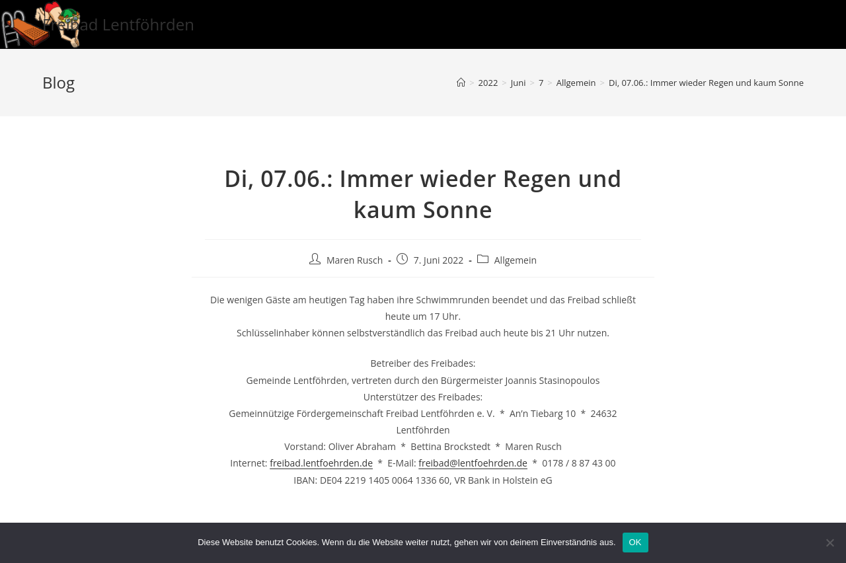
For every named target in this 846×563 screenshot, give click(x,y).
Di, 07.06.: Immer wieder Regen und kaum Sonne (706, 83)
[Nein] (829, 542)
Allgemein (515, 260)
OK (635, 542)
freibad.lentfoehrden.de (321, 463)
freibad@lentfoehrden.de (472, 463)
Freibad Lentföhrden (118, 24)
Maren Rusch (355, 260)
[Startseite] (461, 83)
